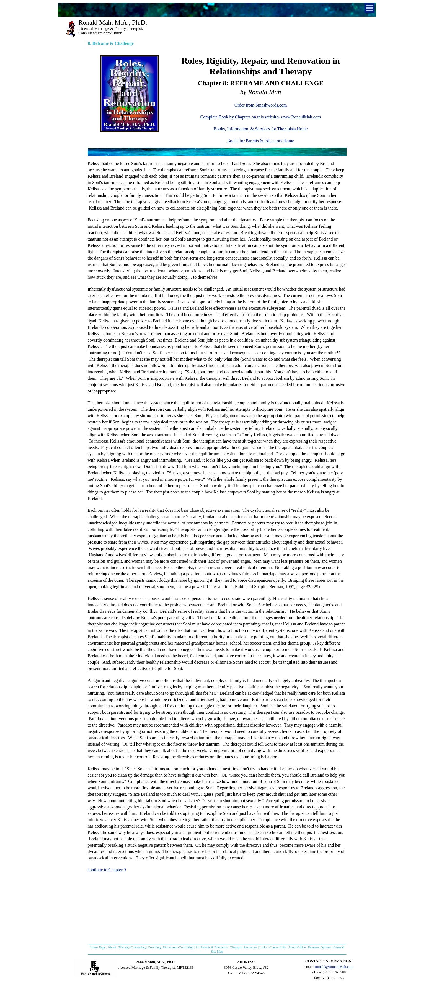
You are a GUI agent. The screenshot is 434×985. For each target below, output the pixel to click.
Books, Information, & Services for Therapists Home (260, 128)
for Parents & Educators (212, 947)
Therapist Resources (243, 947)
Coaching (154, 947)
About (112, 947)
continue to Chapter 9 (107, 869)
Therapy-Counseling (132, 947)
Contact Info (277, 947)
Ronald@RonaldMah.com (334, 967)
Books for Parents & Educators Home (260, 140)
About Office (297, 947)
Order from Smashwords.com (260, 105)
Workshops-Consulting (178, 947)
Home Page (98, 947)
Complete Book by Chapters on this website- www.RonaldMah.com (260, 117)
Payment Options (319, 947)
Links (263, 947)
